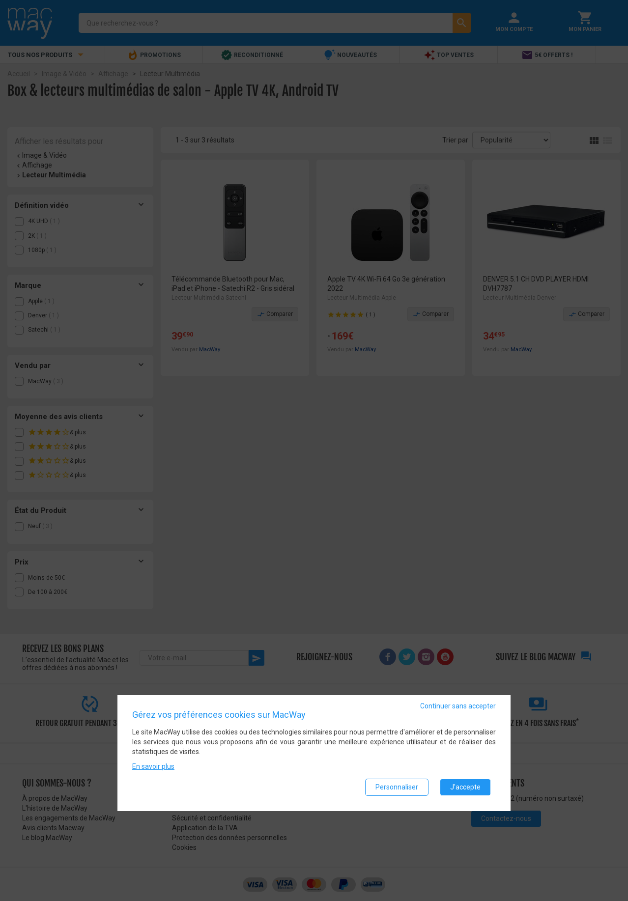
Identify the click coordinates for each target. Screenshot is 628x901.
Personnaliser (396, 787)
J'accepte (465, 787)
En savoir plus (153, 767)
